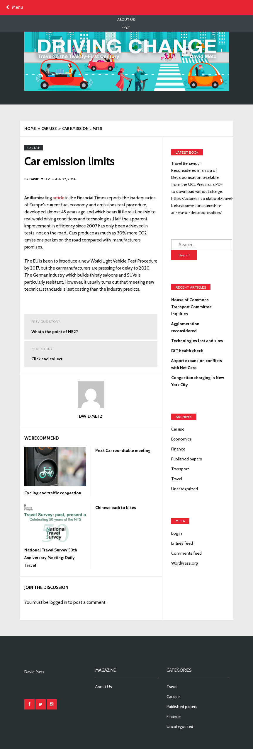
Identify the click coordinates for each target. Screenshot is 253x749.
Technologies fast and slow (197, 340)
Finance (178, 449)
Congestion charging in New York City (197, 381)
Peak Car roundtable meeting (122, 450)
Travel (176, 478)
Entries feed (182, 543)
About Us (126, 19)
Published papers (186, 459)
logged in (58, 602)
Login (126, 26)
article (58, 197)
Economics (181, 439)
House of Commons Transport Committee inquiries (191, 306)
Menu (14, 7)
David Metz (91, 416)
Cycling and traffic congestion (52, 493)
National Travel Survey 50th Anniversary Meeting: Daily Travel (50, 557)
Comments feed (186, 553)
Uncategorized (184, 488)
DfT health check (187, 350)
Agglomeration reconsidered (185, 327)
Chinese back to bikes (115, 507)
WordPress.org (184, 563)
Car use (33, 148)
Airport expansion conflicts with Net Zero (196, 364)
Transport (180, 469)
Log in (176, 533)
